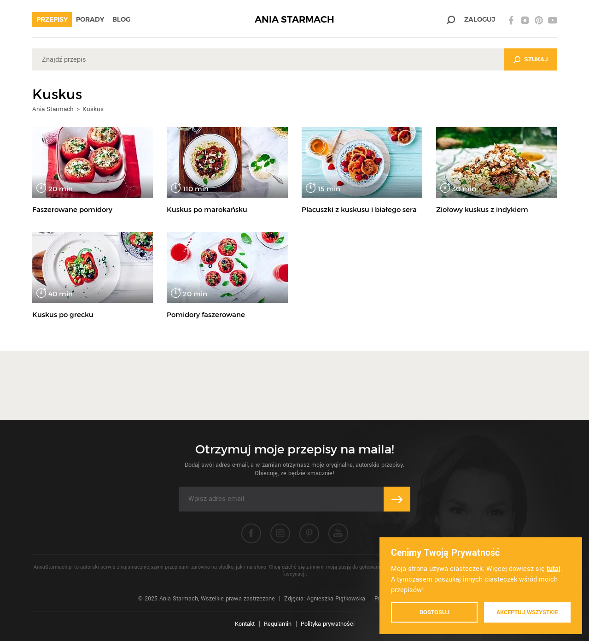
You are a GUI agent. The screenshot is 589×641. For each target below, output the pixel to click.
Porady (90, 19)
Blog (121, 19)
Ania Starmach (53, 109)
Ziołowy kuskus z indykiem (482, 209)
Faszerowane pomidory (72, 209)
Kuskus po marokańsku (207, 209)
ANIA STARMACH (294, 19)
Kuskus (93, 109)
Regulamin (278, 624)
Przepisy (52, 19)
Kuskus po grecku (62, 314)
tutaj (553, 569)
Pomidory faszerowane (206, 314)
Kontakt (245, 624)
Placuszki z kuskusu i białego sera (359, 209)
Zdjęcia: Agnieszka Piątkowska (324, 598)
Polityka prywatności (328, 624)
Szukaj (536, 59)
